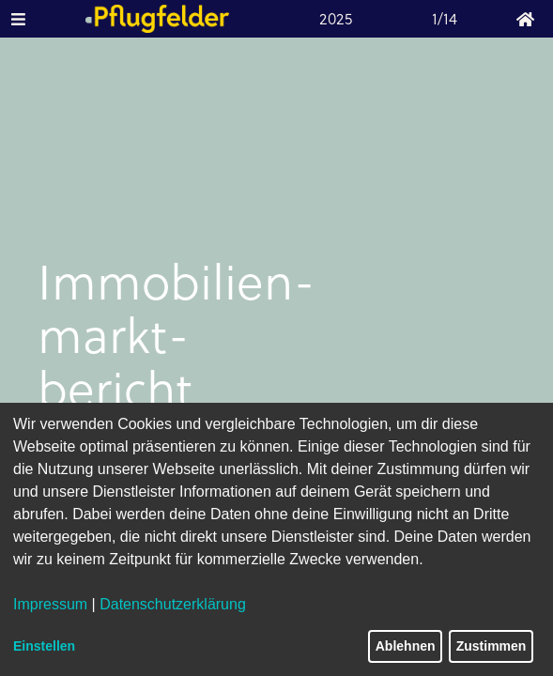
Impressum (50, 604)
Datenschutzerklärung (173, 604)
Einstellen (44, 645)
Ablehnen (406, 645)
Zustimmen (491, 645)
